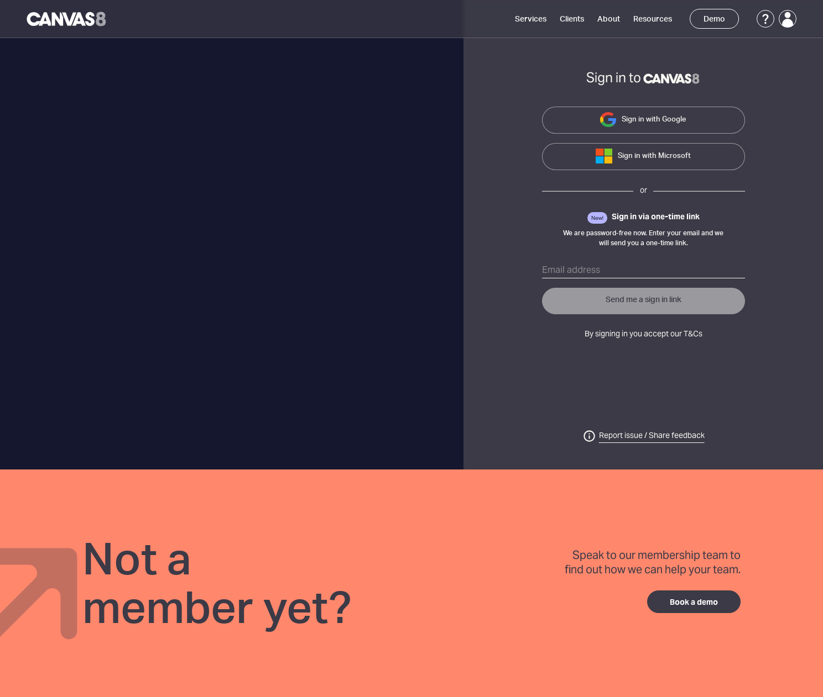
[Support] (765, 19)
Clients (572, 19)
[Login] (787, 19)
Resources (652, 19)
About (608, 19)
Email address (571, 270)
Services (530, 19)
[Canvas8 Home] (67, 19)
